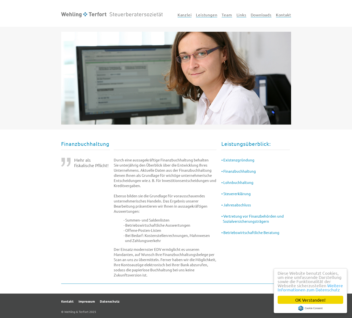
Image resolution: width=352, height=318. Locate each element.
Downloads (261, 14)
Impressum (87, 301)
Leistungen (206, 14)
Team (227, 14)
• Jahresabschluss (236, 204)
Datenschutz (110, 301)
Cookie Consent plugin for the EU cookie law (310, 308)
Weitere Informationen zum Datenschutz (310, 287)
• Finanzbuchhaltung (238, 171)
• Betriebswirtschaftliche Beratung (250, 232)
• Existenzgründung (237, 160)
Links (241, 14)
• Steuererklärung (236, 193)
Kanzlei (185, 14)
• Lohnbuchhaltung (237, 182)
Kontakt (283, 14)
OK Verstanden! (310, 299)
